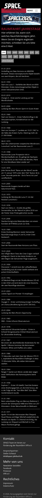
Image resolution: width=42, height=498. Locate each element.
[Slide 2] (13, 22)
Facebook (7, 468)
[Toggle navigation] (36, 10)
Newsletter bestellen (12, 465)
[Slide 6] (28, 22)
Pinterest (7, 471)
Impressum (8, 483)
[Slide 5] (25, 22)
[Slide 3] (17, 22)
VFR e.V (6, 473)
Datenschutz (8, 486)
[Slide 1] (9, 22)
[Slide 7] (32, 22)
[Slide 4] (21, 22)
